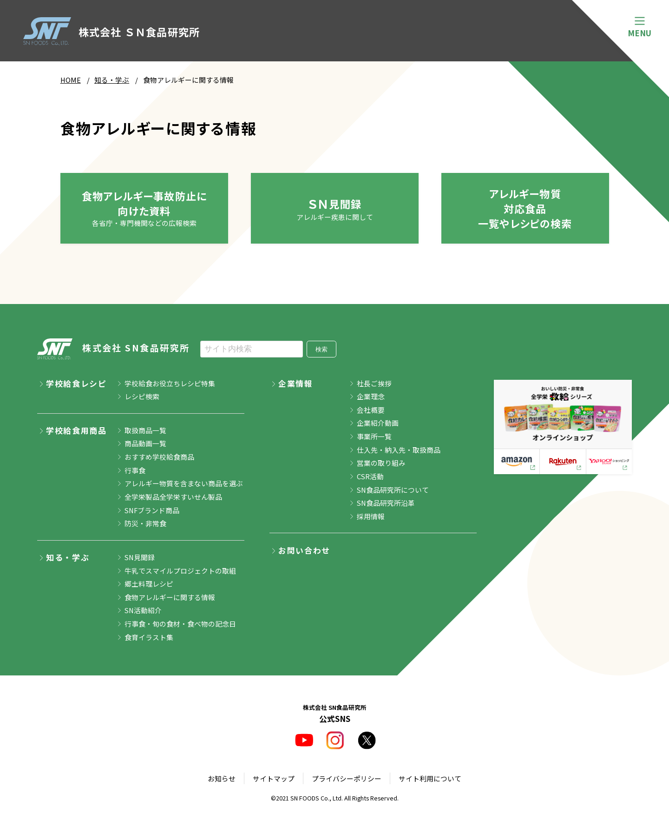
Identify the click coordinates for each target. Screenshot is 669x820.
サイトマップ (274, 778)
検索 (321, 349)
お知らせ (222, 778)
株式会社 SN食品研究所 (113, 348)
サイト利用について (430, 778)
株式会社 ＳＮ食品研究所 (111, 31)
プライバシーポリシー (346, 778)
